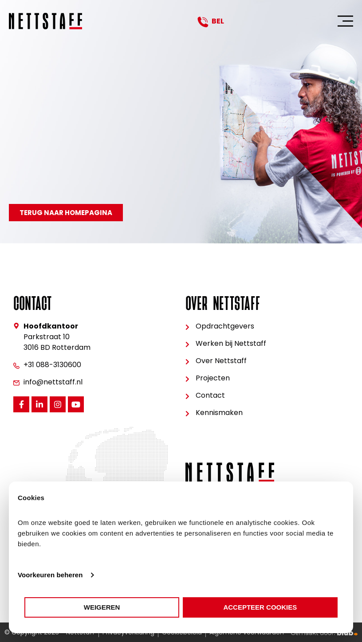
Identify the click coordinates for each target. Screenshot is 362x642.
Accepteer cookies (260, 607)
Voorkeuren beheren (50, 575)
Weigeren (102, 607)
